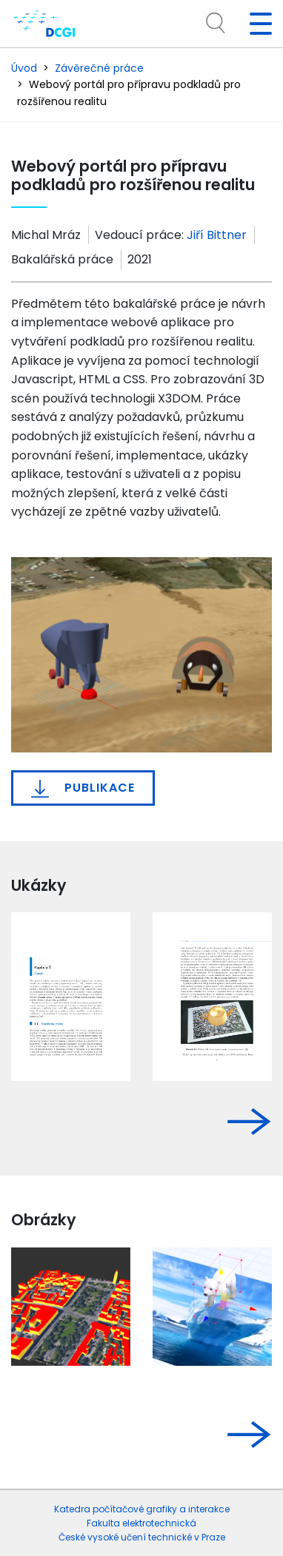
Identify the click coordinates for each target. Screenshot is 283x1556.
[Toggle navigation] (255, 24)
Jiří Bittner (217, 234)
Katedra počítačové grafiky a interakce (142, 1509)
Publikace (83, 788)
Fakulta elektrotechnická (141, 1523)
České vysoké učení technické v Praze (142, 1537)
